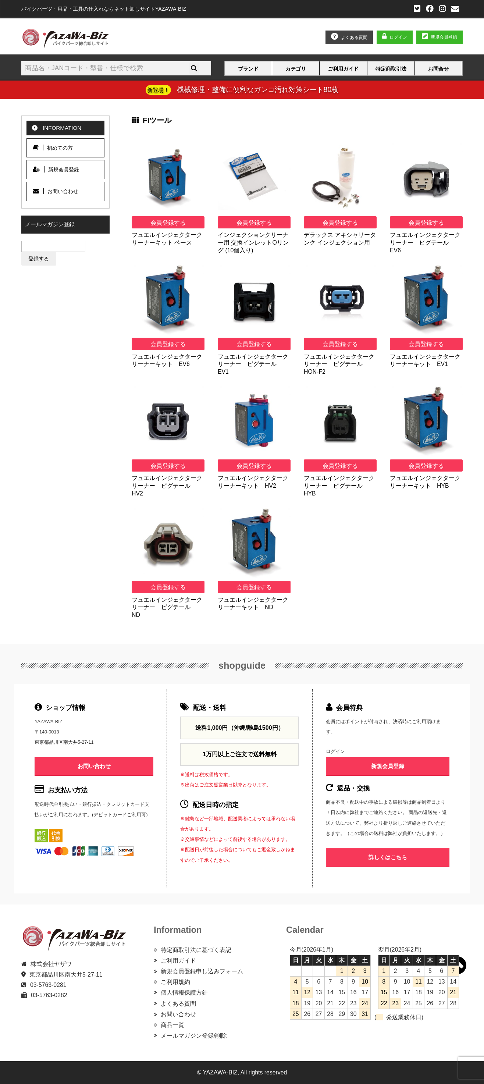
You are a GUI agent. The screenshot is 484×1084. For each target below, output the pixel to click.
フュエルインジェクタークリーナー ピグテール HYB (339, 485)
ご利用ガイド (343, 69)
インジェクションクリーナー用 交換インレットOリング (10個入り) (253, 242)
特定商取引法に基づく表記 (196, 950)
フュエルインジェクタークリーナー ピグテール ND (167, 607)
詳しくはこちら (388, 857)
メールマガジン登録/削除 (194, 1036)
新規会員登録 (56, 169)
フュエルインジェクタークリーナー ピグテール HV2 (167, 485)
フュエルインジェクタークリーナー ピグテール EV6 (425, 242)
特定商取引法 (391, 69)
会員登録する (168, 223)
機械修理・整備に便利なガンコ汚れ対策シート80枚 (242, 89)
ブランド (248, 69)
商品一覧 (172, 1025)
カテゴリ (295, 69)
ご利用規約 (175, 982)
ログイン (398, 37)
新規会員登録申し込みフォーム (202, 971)
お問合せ (438, 69)
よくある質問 (178, 1004)
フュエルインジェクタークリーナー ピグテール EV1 (253, 364)
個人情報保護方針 (184, 992)
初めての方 (53, 148)
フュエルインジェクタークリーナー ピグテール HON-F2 (339, 364)
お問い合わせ (55, 191)
